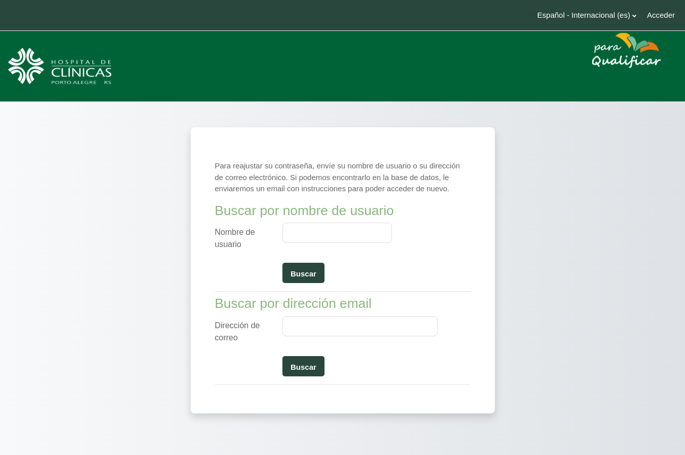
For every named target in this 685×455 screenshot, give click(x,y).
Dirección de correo (237, 331)
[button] (582, 15)
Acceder (661, 15)
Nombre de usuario (235, 238)
